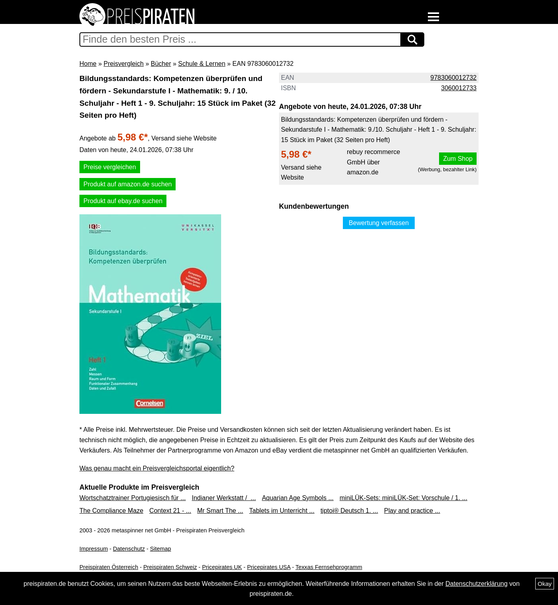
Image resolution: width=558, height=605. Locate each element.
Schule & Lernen (201, 63)
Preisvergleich (123, 63)
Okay (545, 583)
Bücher (161, 63)
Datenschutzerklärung (476, 583)
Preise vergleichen (109, 167)
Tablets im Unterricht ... (282, 510)
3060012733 (459, 88)
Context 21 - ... (170, 510)
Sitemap (160, 549)
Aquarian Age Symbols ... (298, 497)
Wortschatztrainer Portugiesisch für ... (132, 497)
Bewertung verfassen (379, 222)
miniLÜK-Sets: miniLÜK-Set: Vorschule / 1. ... (403, 497)
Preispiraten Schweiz (170, 567)
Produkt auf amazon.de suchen (127, 184)
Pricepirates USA (269, 567)
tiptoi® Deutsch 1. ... (349, 510)
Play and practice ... (412, 510)
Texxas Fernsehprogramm (328, 567)
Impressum (93, 549)
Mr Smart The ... (220, 510)
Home (88, 63)
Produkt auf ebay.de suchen (122, 201)
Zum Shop (458, 158)
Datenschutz (129, 549)
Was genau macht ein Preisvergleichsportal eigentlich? (156, 468)
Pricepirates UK (222, 567)
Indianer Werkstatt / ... (224, 497)
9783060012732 (453, 77)
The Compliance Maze (111, 510)
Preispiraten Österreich (108, 567)
